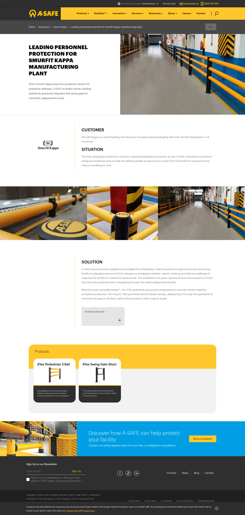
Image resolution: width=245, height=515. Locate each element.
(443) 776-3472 (211, 4)
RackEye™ (99, 13)
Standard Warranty (206, 501)
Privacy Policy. (89, 511)
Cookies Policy (134, 501)
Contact (200, 13)
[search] (215, 13)
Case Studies (60, 27)
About (171, 13)
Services (137, 13)
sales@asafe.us (191, 4)
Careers (186, 13)
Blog (196, 473)
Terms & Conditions (184, 501)
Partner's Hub (169, 4)
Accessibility (166, 501)
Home (32, 27)
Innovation (119, 13)
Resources (155, 13)
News (185, 473)
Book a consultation (202, 439)
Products (82, 13)
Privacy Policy (150, 501)
